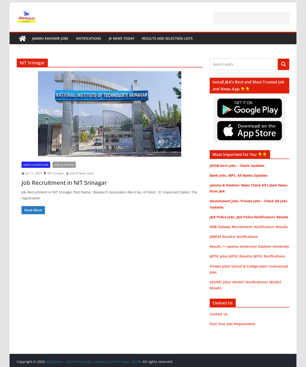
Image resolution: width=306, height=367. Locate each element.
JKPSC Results (240, 256)
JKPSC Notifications (269, 256)
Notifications (88, 38)
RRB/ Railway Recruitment (231, 227)
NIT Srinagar (55, 173)
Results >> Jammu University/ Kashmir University (249, 246)
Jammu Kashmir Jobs (50, 38)
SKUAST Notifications (249, 282)
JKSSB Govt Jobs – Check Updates (237, 165)
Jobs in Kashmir (64, 164)
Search (283, 64)
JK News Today (121, 38)
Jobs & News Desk (82, 173)
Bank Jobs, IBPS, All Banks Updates (239, 175)
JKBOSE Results (222, 236)
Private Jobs (219, 266)
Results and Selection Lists (167, 38)
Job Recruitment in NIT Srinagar (64, 182)
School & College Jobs (248, 266)
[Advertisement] (251, 18)
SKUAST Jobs (220, 282)
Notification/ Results (271, 227)
